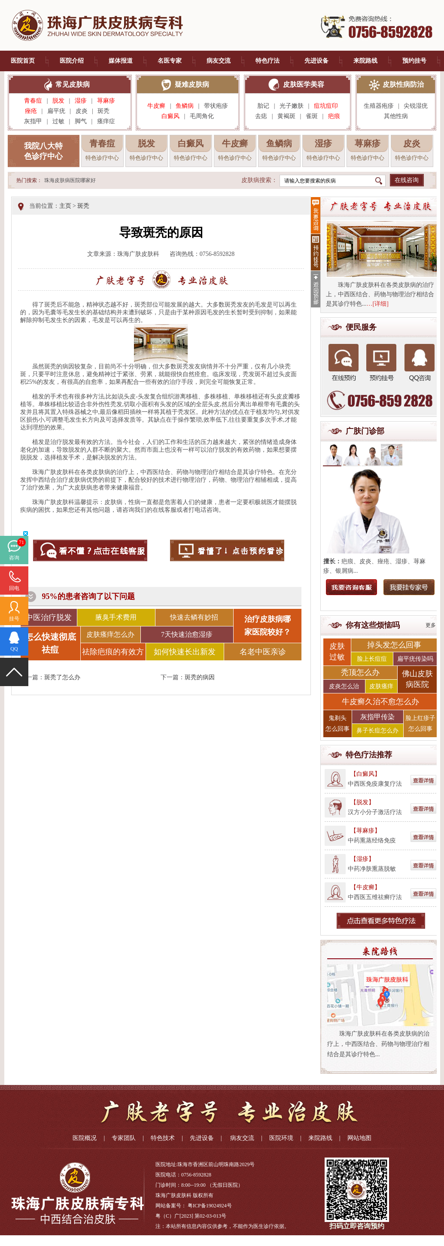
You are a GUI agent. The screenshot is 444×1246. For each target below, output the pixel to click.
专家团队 (124, 1138)
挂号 (14, 619)
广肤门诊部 (365, 431)
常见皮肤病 (72, 84)
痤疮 (31, 111)
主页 (65, 206)
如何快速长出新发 (185, 651)
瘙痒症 (106, 121)
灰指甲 (33, 121)
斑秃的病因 (200, 677)
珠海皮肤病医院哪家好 (70, 180)
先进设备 (316, 61)
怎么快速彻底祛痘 (50, 643)
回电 (14, 588)
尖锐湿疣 (416, 106)
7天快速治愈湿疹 (187, 634)
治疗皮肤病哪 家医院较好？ (267, 625)
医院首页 (23, 61)
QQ (14, 649)
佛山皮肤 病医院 (417, 679)
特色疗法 (267, 61)
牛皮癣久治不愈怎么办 (380, 701)
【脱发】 (362, 802)
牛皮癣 (156, 106)
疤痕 (334, 116)
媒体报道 (121, 61)
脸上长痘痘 (372, 659)
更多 (431, 625)
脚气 (81, 121)
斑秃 (105, 111)
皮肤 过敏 (337, 651)
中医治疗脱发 (48, 617)
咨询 (14, 558)
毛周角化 (202, 116)
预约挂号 (414, 61)
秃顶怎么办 (360, 672)
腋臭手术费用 (116, 617)
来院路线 (365, 61)
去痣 (261, 116)
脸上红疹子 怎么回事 (420, 723)
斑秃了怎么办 (62, 677)
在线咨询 (407, 180)
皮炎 (82, 111)
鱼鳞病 (185, 106)
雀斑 (312, 116)
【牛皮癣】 (365, 887)
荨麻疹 (106, 100)
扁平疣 (56, 111)
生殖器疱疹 (379, 106)
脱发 (58, 100)
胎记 (263, 106)
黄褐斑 (286, 116)
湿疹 (81, 100)
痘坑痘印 (326, 106)
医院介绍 (72, 61)
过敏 (58, 121)
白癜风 (170, 116)
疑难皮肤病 (192, 84)
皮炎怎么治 (344, 686)
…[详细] (378, 304)
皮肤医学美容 (303, 84)
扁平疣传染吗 (415, 659)
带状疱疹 (216, 106)
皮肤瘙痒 (381, 686)
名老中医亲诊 (263, 651)
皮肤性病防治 (403, 84)
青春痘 (33, 100)
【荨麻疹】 (365, 830)
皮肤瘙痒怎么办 (110, 634)
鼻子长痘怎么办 (377, 730)
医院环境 (281, 1138)
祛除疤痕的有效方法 (113, 653)
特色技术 (163, 1138)
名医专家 (170, 61)
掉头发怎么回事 (394, 645)
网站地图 (359, 1138)
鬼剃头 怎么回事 (337, 723)
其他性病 (396, 116)
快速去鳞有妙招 (194, 617)
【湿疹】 (362, 859)
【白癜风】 (365, 774)
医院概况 (85, 1138)
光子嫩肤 (292, 106)
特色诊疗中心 (102, 158)
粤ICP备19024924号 (210, 1206)
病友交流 (219, 61)
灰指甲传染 (377, 716)
